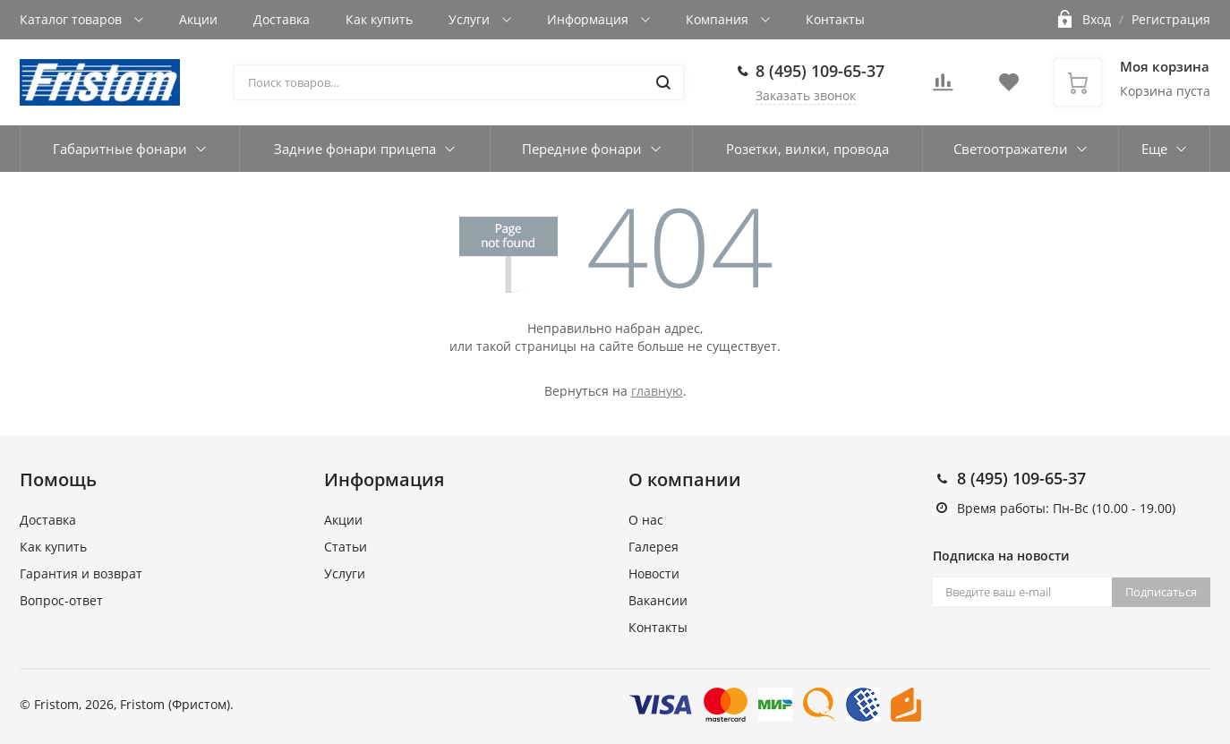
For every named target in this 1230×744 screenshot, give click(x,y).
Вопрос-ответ (61, 600)
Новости (653, 573)
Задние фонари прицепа (355, 149)
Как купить (379, 19)
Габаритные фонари (120, 149)
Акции (198, 19)
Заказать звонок (806, 95)
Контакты (835, 19)
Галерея (653, 546)
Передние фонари (582, 149)
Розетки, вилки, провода (807, 149)
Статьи (345, 546)
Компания (719, 19)
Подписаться (1161, 592)
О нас (645, 519)
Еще (1154, 149)
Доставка (281, 19)
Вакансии (658, 600)
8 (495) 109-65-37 (820, 70)
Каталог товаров (72, 19)
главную (657, 390)
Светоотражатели (1010, 149)
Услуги (470, 19)
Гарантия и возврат (81, 573)
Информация (589, 19)
